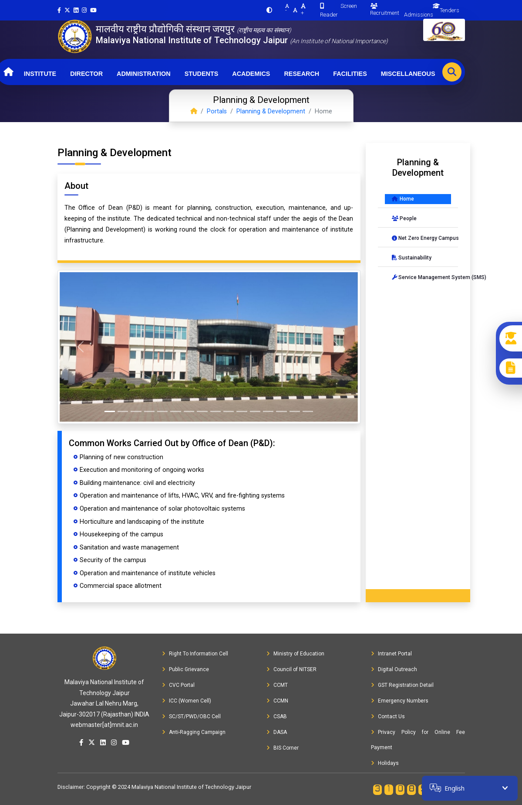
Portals (217, 111)
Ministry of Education (295, 654)
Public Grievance (185, 669)
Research (301, 73)
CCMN (277, 701)
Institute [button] (40, 73)
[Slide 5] (162, 411)
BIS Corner (282, 748)
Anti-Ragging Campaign (194, 732)
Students (202, 73)
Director (86, 73)
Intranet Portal (391, 654)
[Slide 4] (149, 411)
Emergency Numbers (399, 701)
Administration (144, 73)
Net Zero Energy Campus (421, 238)
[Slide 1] (109, 411)
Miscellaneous (408, 73)
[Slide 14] (281, 411)
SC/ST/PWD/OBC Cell (191, 716)
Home (403, 199)
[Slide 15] (295, 411)
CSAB (276, 716)
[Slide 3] (136, 411)
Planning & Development (270, 111)
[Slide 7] (189, 411)
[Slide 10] (228, 411)
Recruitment (384, 9)
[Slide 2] (123, 411)
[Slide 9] (215, 411)
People (404, 218)
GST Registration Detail (402, 685)
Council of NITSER (291, 669)
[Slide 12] (255, 411)
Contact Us (388, 716)
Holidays (385, 763)
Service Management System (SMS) (421, 277)
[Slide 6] (175, 411)
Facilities (350, 73)
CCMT (277, 685)
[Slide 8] (202, 411)
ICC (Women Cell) (186, 701)
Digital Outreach (394, 669)
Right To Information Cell (195, 654)
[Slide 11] (241, 411)
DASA (276, 732)
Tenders (449, 10)
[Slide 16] (308, 411)
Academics (251, 73)
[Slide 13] (268, 411)
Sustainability (411, 258)
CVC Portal (178, 685)
